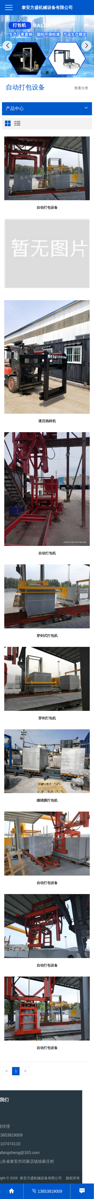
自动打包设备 (47, 207)
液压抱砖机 (47, 421)
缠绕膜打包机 (47, 800)
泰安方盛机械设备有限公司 (47, 7)
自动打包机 (47, 553)
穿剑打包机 (47, 718)
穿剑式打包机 (47, 636)
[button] (41, 72)
